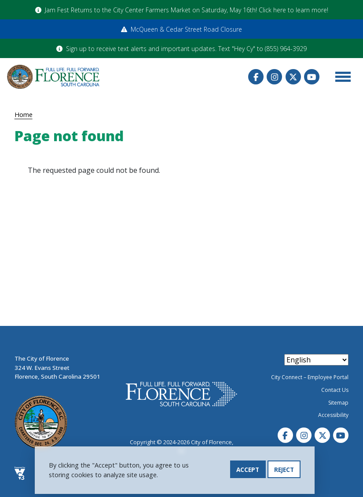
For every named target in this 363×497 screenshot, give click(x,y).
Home (24, 114)
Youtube (311, 76)
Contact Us (334, 390)
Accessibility (333, 415)
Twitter (293, 76)
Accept (247, 470)
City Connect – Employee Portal (309, 377)
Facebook (256, 76)
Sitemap (338, 402)
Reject (284, 470)
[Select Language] (316, 359)
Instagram (274, 76)
